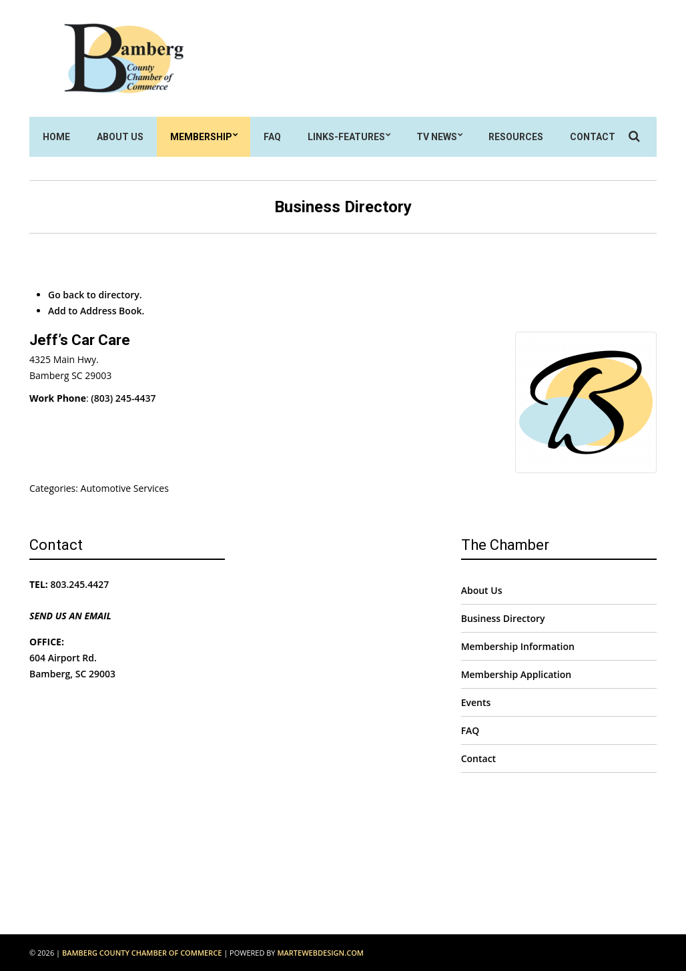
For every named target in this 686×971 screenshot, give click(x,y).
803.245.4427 (80, 584)
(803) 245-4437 (123, 398)
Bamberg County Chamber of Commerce (142, 953)
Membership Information (518, 646)
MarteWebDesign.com (320, 953)
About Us (120, 136)
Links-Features (346, 136)
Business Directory (503, 618)
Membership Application (516, 674)
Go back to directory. (95, 294)
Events (476, 702)
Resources (515, 136)
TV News (436, 136)
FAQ (272, 136)
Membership (201, 136)
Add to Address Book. (96, 310)
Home (56, 136)
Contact (592, 136)
